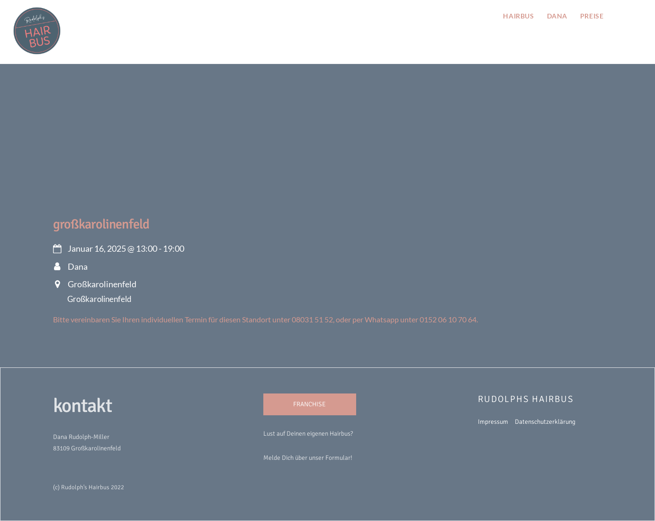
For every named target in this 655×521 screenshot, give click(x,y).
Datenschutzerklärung (545, 422)
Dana (557, 16)
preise (591, 16)
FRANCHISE (309, 404)
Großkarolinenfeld (101, 224)
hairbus (518, 16)
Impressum (493, 422)
